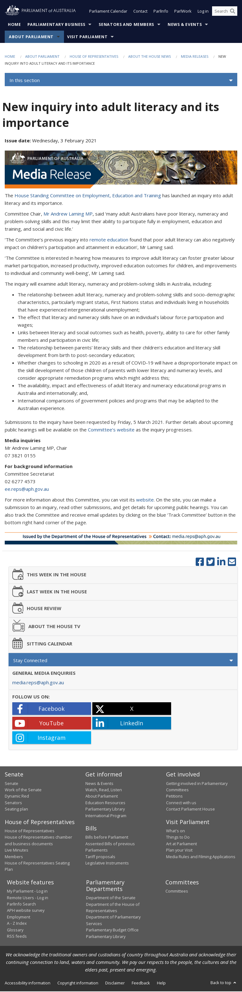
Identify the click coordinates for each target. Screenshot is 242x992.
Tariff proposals (100, 857)
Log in (203, 12)
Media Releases (194, 57)
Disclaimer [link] (115, 983)
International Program (105, 816)
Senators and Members (126, 25)
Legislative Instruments (107, 863)
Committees (176, 891)
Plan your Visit (179, 850)
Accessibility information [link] (27, 983)
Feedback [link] (141, 983)
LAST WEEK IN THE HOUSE (49, 591)
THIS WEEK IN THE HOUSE (49, 574)
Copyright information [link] (77, 983)
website (145, 500)
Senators (13, 803)
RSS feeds (17, 937)
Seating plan (16, 809)
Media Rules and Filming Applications (200, 857)
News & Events (185, 25)
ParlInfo (160, 12)
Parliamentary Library (105, 809)
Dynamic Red (17, 796)
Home (14, 25)
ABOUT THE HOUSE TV (46, 626)
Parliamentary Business (56, 25)
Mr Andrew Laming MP (68, 214)
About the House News (149, 57)
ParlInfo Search (21, 904)
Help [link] (161, 983)
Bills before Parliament (106, 838)
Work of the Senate (23, 790)
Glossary (15, 930)
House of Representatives (94, 57)
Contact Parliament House (190, 809)
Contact (140, 12)
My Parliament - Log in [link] (27, 891)
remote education (108, 240)
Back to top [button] (223, 983)
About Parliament (31, 37)
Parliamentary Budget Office (112, 930)
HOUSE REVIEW (37, 608)
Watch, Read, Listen (103, 790)
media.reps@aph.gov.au (38, 683)
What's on (175, 831)
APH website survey (25, 911)
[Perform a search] (232, 12)
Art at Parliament (181, 844)
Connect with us (181, 803)
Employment (18, 917)
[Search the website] (224, 12)
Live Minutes (16, 850)
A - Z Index (17, 924)
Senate (11, 784)
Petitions (174, 796)
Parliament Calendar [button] (108, 12)
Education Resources (105, 803)
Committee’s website (111, 430)
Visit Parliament (87, 37)
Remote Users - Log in (27, 898)
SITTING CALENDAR (42, 644)
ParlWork (183, 12)
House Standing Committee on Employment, (62, 196)
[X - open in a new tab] (131, 709)
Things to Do (178, 838)
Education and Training (136, 196)
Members (14, 857)
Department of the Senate (110, 898)
